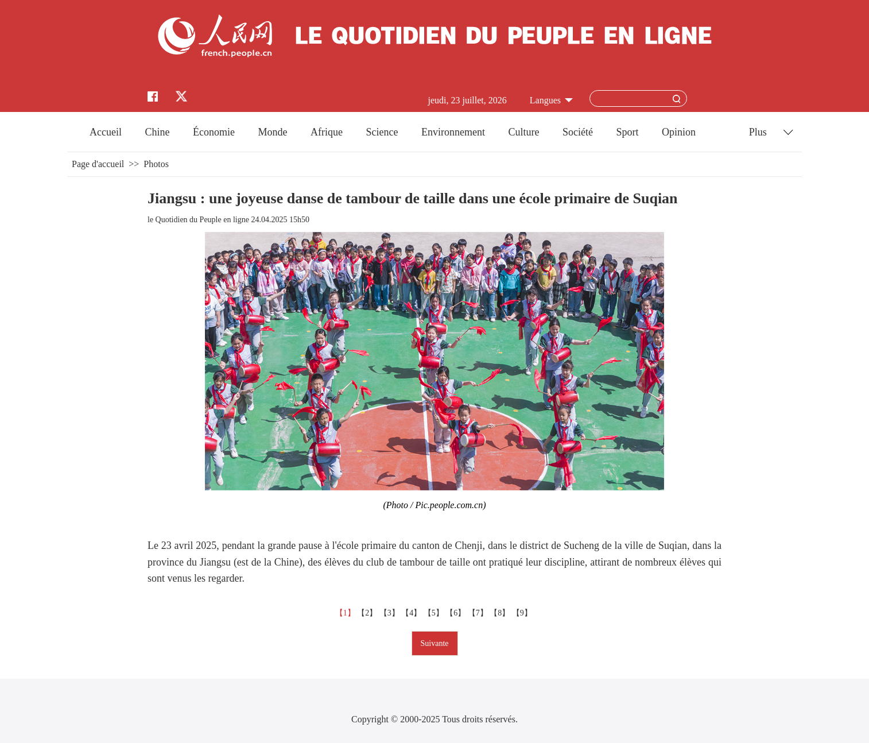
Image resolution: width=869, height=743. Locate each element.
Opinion (679, 132)
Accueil (106, 132)
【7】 (479, 613)
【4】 (412, 613)
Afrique (327, 132)
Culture (523, 132)
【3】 (390, 613)
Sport (627, 132)
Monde (273, 132)
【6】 (456, 613)
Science (382, 132)
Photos (156, 164)
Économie (214, 132)
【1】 (346, 613)
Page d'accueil (98, 164)
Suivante (435, 643)
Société (577, 132)
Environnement (453, 132)
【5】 (435, 613)
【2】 (368, 613)
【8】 (501, 613)
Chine (157, 132)
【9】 (523, 613)
